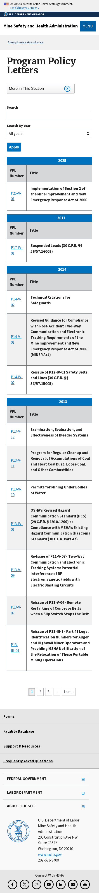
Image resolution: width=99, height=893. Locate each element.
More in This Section (39, 89)
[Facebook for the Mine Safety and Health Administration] (12, 884)
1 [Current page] (33, 692)
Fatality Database (18, 731)
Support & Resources (21, 746)
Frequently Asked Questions (28, 761)
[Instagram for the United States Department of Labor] (36, 884)
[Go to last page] (68, 692)
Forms (8, 716)
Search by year (19, 125)
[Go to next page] (57, 692)
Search (12, 107)
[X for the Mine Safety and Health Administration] (24, 884)
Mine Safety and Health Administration (40, 26)
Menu (87, 26)
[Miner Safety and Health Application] (85, 884)
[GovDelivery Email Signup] (73, 884)
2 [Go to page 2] (41, 691)
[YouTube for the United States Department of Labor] (49, 884)
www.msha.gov (50, 854)
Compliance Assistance (26, 42)
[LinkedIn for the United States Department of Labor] (61, 884)
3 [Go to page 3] (49, 691)
